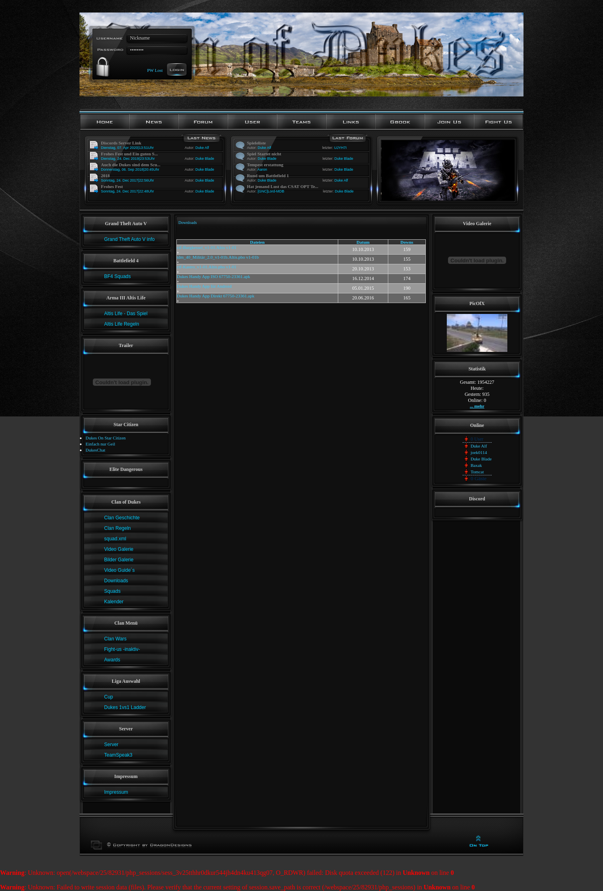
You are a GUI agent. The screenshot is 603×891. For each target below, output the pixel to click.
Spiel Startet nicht (264, 153)
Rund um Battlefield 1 (268, 175)
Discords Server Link (121, 142)
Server (111, 744)
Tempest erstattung (265, 164)
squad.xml (115, 539)
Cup (108, 697)
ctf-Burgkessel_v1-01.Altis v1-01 (207, 247)
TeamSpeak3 (118, 755)
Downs (406, 242)
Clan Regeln (117, 528)
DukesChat (95, 450)
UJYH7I (340, 148)
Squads (112, 591)
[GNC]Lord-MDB (271, 191)
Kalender (114, 601)
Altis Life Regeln (121, 324)
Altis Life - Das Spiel (125, 313)
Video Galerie (119, 549)
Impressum (116, 792)
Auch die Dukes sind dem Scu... (130, 164)
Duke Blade (204, 159)
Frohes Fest (112, 186)
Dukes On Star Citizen (106, 437)
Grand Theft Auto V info (129, 239)
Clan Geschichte (122, 518)
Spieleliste (256, 142)
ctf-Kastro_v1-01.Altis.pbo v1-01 (207, 266)
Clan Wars (115, 639)
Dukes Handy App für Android (204, 286)
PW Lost (155, 69)
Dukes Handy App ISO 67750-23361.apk (213, 276)
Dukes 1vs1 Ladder (125, 707)
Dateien (257, 242)
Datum (362, 242)
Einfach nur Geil (100, 443)
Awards (112, 660)
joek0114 (479, 452)
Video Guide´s (119, 570)
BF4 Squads (117, 276)
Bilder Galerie (119, 560)
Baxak (476, 465)
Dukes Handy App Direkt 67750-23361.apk (215, 295)
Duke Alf (202, 148)
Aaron (262, 169)
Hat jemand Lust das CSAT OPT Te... (282, 186)
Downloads (116, 581)
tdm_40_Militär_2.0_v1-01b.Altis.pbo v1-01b (218, 257)
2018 (105, 175)
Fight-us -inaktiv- (122, 649)
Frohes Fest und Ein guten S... (129, 153)
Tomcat (477, 471)
